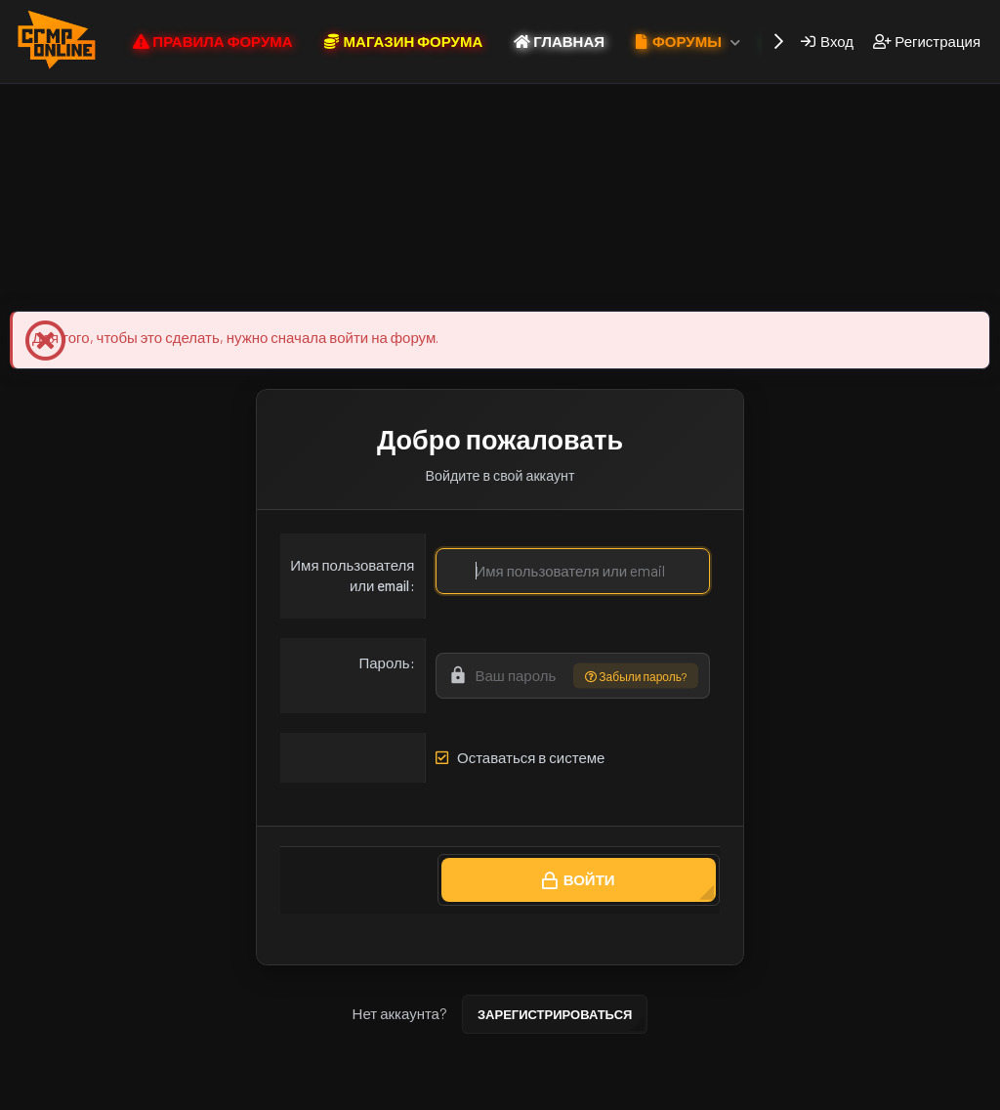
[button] (735, 41)
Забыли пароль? (636, 676)
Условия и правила (389, 1091)
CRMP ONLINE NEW (259, 1091)
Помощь (684, 1091)
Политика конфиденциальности (552, 1091)
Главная (747, 1091)
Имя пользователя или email (352, 575)
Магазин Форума (290, 279)
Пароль (383, 662)
